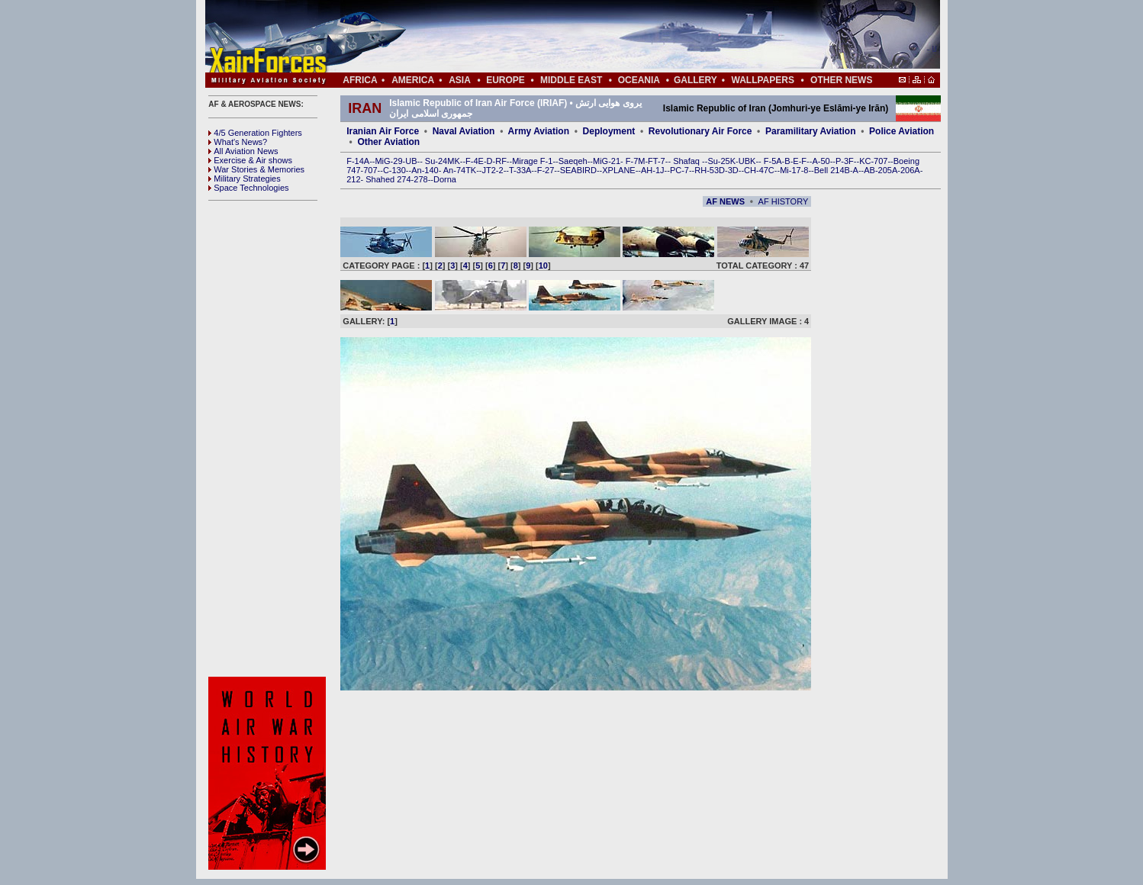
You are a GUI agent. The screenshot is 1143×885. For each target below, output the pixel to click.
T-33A (520, 170)
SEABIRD (578, 170)
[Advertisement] (618, 37)
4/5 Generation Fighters (256, 132)
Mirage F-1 (532, 161)
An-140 (424, 170)
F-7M (636, 161)
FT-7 (656, 161)
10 (543, 265)
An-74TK (459, 170)
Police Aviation (901, 131)
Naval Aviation (464, 131)
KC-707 (873, 161)
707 (370, 170)
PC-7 (679, 170)
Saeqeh (573, 161)
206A (910, 170)
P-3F (845, 161)
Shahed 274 (388, 179)
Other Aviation (388, 142)
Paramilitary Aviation (810, 131)
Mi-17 (790, 170)
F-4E (474, 161)
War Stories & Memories (256, 169)
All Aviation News (243, 151)
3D (733, 170)
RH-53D (709, 170)
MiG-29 (388, 161)
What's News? (237, 141)
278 (420, 179)
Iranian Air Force (382, 131)
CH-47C (759, 170)
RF (501, 161)
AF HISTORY (783, 201)
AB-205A (880, 170)
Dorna (444, 179)
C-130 (394, 170)
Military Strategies (244, 178)
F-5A (773, 161)
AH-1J (653, 170)
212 (353, 179)
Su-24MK (442, 161)
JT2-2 (493, 170)
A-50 (820, 161)
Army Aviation (538, 131)
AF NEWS (725, 201)
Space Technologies (248, 187)
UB (411, 161)
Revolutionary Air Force (700, 131)
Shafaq (687, 161)
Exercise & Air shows (250, 160)
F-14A (357, 161)
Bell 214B (832, 170)
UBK (747, 161)
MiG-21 (606, 161)
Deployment (609, 131)
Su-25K (721, 161)
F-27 (546, 170)
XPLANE (618, 170)
